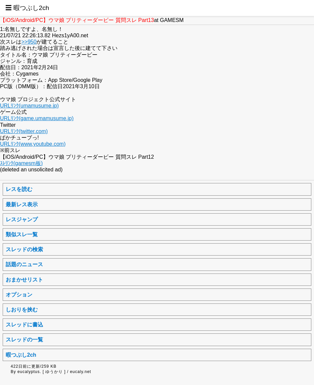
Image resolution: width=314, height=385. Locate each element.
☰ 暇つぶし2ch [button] (27, 7)
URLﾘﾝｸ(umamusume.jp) (29, 105)
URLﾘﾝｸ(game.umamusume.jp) (37, 118)
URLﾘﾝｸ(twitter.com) (24, 131)
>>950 (28, 42)
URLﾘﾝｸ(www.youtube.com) (33, 144)
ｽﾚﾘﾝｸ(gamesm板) (21, 163)
